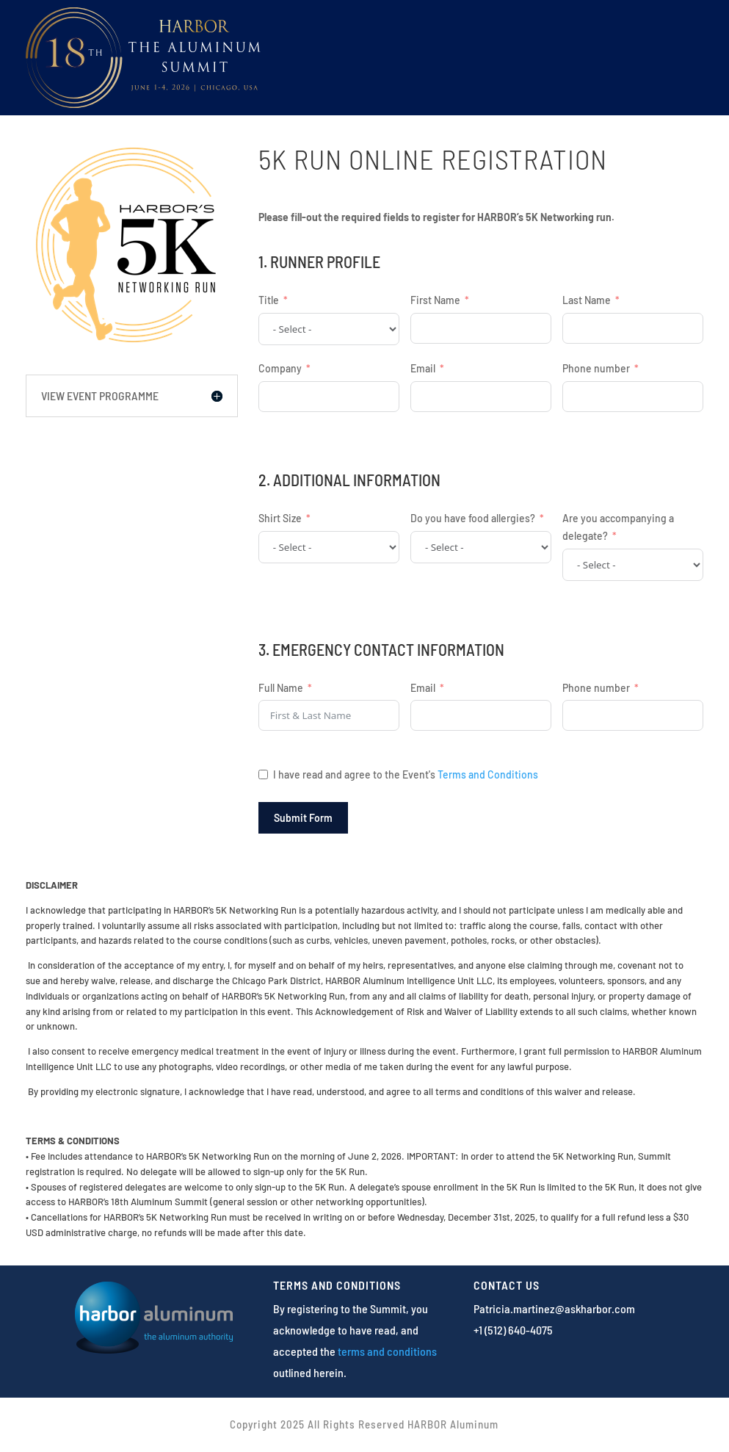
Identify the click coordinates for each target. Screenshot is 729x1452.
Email (422, 368)
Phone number (596, 368)
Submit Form (303, 818)
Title (268, 300)
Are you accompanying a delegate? (618, 527)
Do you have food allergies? (472, 518)
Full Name (280, 688)
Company (280, 368)
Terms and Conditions (488, 774)
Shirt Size (280, 518)
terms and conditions (387, 1351)
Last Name (586, 300)
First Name (435, 300)
